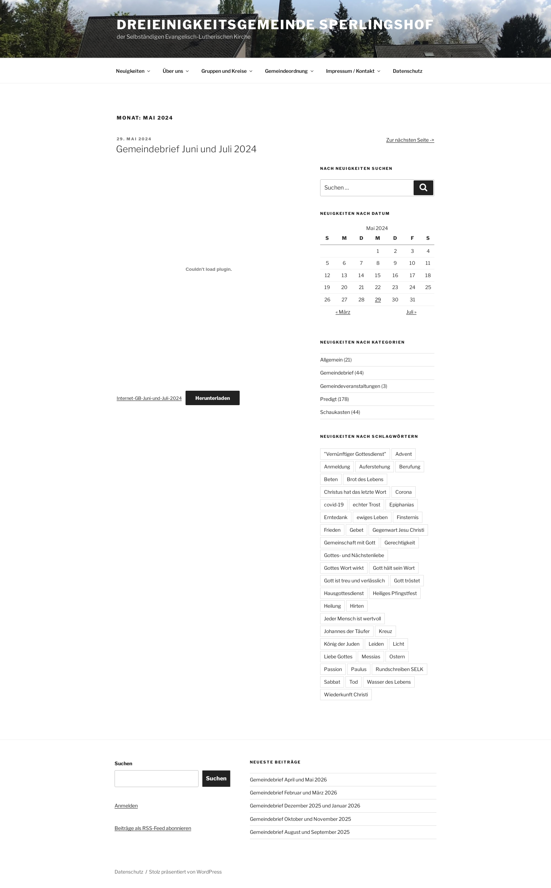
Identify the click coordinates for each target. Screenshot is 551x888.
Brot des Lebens (365, 479)
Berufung (409, 466)
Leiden (376, 644)
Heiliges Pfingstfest (395, 593)
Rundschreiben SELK (399, 669)
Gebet (356, 530)
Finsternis (408, 517)
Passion (333, 669)
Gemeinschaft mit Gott (349, 542)
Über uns (176, 71)
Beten (331, 479)
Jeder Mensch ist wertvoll (352, 618)
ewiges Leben (372, 517)
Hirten (357, 606)
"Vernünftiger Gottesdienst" (355, 454)
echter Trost (366, 504)
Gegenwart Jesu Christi (398, 530)
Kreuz (385, 631)
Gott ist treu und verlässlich (354, 580)
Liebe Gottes (338, 656)
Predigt (328, 399)
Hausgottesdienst (344, 593)
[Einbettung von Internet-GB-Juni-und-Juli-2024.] (209, 269)
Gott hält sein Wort (394, 568)
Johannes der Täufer (347, 631)
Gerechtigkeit (399, 542)
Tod (353, 682)
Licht (398, 644)
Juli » (411, 312)
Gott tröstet (407, 580)
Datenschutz (407, 71)
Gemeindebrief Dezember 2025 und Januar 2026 (305, 806)
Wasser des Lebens (389, 682)
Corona (403, 492)
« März (343, 312)
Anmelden (126, 806)
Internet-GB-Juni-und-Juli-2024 (149, 398)
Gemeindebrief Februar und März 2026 (293, 793)
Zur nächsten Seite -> (410, 140)
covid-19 (334, 504)
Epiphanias (401, 504)
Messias (371, 656)
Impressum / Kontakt (353, 71)
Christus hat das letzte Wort (355, 492)
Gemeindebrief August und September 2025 (300, 832)
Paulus (359, 669)
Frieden (332, 530)
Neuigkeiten (133, 71)
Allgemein (331, 360)
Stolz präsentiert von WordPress (185, 872)
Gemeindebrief (337, 373)
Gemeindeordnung (290, 71)
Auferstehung (374, 466)
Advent (403, 454)
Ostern (397, 656)
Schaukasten (335, 412)
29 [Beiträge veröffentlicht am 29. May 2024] (378, 299)
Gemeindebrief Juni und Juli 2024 (186, 148)
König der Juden (341, 644)
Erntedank (336, 517)
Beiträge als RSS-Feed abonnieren (153, 828)
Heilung (332, 606)
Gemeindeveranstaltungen (350, 386)
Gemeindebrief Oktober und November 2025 (300, 819)
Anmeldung (337, 466)
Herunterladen (212, 398)
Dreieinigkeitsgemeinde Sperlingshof (275, 24)
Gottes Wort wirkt (344, 568)
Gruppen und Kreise (227, 71)
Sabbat (332, 682)
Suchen (123, 763)
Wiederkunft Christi (346, 694)
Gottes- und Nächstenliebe (354, 555)
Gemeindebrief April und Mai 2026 (288, 779)
